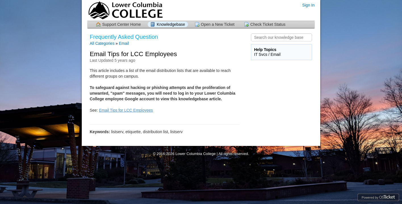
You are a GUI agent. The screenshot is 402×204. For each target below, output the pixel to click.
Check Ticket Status (268, 24)
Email (124, 43)
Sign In (308, 5)
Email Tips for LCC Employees (126, 110)
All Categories (102, 43)
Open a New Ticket (218, 24)
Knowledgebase (171, 24)
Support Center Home (121, 24)
